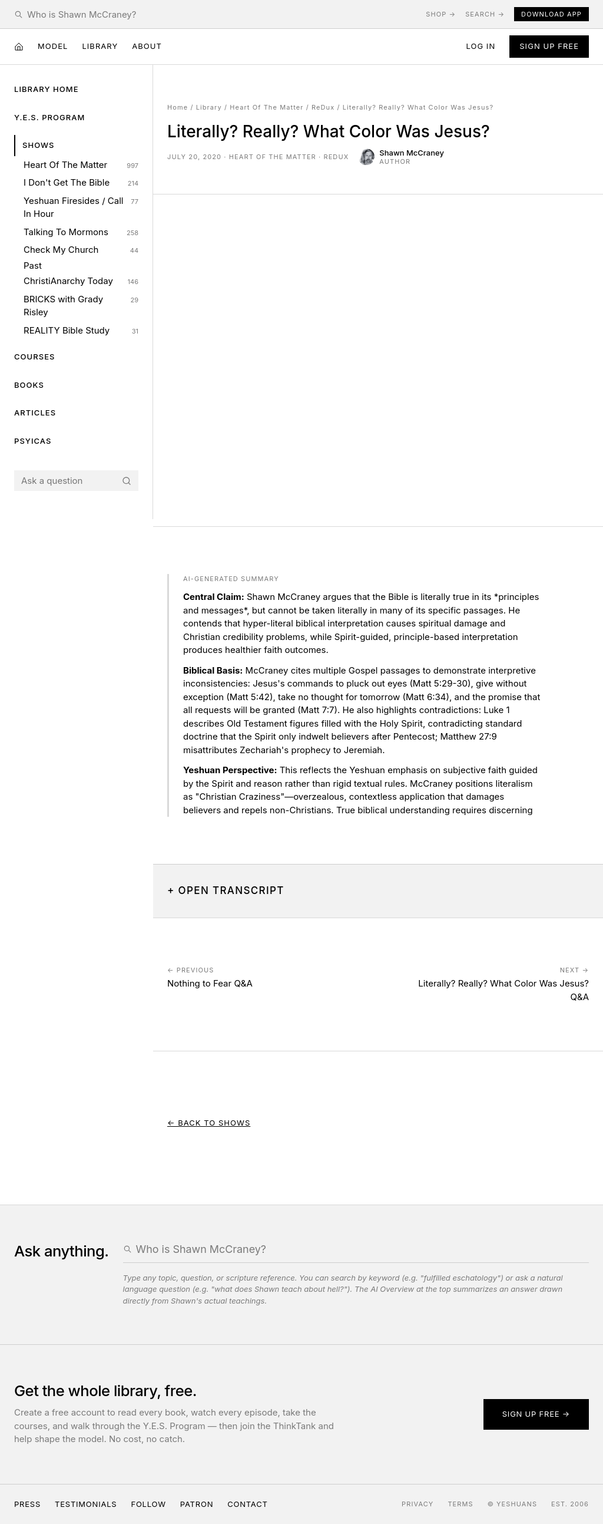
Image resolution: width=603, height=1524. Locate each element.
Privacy (417, 1504)
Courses (34, 356)
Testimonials (86, 1504)
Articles (35, 412)
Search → (485, 14)
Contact (247, 1504)
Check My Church (81, 250)
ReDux (323, 107)
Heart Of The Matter (81, 165)
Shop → (441, 14)
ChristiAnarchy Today (81, 281)
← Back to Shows (208, 1122)
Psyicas (32, 441)
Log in (480, 46)
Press (27, 1504)
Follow (148, 1504)
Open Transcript (231, 890)
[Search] (126, 480)
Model (53, 46)
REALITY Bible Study (81, 331)
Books (29, 385)
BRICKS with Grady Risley (81, 305)
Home (177, 107)
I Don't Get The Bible (81, 183)
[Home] (19, 46)
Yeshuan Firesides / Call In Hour (81, 207)
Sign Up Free (549, 46)
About (147, 46)
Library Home (46, 89)
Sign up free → (536, 1414)
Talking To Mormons (81, 232)
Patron (196, 1504)
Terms (460, 1504)
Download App (551, 14)
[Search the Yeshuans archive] (221, 14)
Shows (38, 145)
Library (100, 46)
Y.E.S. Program (49, 117)
